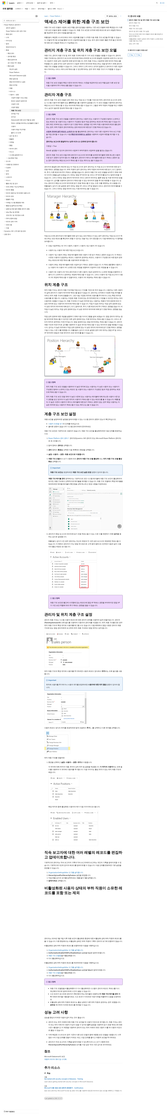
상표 (146, 1109)
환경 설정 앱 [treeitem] (13, 79)
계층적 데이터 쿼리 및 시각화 (55, 1059)
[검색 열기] (157, 3)
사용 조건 (139, 1109)
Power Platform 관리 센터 (58, 438)
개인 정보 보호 (108, 1109)
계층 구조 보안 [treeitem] (16, 110)
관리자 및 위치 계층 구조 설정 (139, 31)
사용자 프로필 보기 (55, 424)
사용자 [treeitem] (13, 126)
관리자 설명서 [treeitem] (10, 28)
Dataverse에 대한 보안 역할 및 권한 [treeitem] (23, 120)
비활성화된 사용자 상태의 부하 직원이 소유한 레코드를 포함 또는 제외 (146, 40)
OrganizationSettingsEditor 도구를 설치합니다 (65, 872)
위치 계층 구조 (134, 26)
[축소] (36, 16)
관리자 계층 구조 (134, 23)
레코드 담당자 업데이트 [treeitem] (19, 101)
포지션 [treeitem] (13, 117)
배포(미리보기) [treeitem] (11, 47)
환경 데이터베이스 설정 (80, 134)
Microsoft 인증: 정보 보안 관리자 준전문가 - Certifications (63, 1088)
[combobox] (21, 20)
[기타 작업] (121, 16)
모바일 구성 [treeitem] (15, 114)
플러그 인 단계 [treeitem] (16, 133)
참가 (99, 1109)
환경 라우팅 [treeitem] (13, 85)
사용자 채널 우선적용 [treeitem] (18, 129)
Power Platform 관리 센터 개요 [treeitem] (16, 31)
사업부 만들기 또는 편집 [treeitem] (19, 98)
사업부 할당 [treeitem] (15, 107)
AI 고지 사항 (74, 1109)
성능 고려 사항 (134, 44)
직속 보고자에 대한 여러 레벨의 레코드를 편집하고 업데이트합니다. (146, 35)
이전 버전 (83, 1109)
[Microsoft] (4, 3)
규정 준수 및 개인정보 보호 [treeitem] (15, 215)
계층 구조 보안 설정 (135, 28)
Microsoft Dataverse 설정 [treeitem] (17, 75)
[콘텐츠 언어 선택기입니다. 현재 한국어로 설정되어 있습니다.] (7, 1109)
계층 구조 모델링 (54, 955)
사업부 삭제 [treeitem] (15, 104)
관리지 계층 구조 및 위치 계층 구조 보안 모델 (144, 20)
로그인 (162, 3)
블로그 (91, 1109)
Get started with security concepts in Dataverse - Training (63, 1079)
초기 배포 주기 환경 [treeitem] (14, 63)
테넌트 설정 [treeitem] (13, 69)
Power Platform (55, 16)
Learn (46, 16)
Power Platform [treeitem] (14, 72)
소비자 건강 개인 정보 (125, 1109)
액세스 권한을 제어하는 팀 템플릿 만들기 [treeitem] (25, 123)
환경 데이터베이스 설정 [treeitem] (17, 82)
